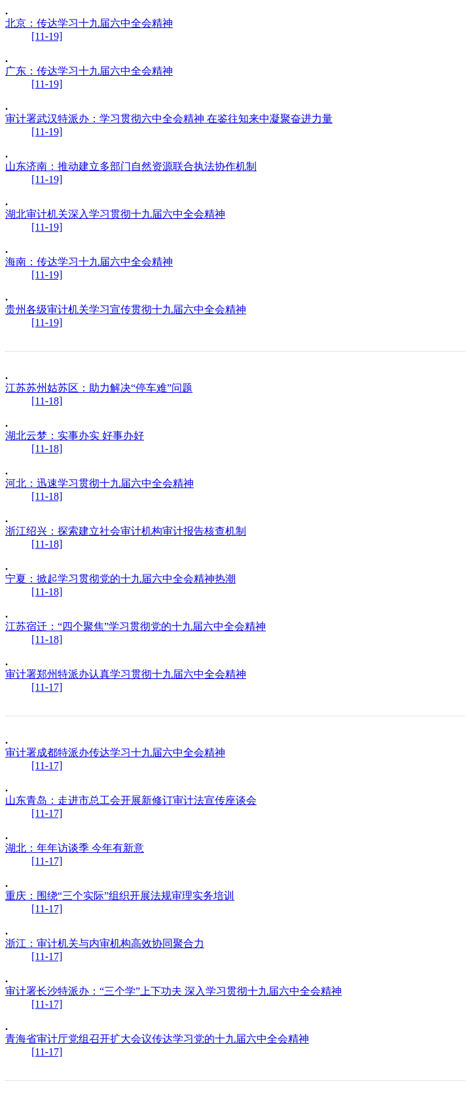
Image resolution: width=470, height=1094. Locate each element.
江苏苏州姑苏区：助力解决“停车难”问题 (98, 387)
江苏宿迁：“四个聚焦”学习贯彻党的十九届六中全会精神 (135, 626)
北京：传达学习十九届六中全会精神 (89, 23)
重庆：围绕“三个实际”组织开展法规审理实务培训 (119, 895)
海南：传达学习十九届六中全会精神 (89, 261)
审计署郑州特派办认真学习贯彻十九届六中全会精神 (125, 674)
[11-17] (46, 687)
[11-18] (46, 400)
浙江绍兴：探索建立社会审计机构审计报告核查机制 (125, 531)
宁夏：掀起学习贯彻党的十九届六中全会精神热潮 (120, 578)
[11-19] (46, 36)
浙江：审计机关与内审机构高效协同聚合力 (104, 943)
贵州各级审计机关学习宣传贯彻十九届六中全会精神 (125, 309)
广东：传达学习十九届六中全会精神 (89, 70)
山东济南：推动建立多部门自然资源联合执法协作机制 (131, 166)
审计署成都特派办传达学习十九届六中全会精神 (115, 752)
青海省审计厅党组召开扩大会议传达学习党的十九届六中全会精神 (157, 1038)
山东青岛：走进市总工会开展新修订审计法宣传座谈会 (131, 800)
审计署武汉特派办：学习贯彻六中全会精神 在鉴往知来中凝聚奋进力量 (169, 118)
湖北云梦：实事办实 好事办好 (74, 435)
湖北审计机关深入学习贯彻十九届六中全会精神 (115, 214)
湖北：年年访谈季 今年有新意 (74, 848)
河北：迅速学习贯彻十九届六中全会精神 (99, 483)
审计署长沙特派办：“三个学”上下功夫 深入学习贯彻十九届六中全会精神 (173, 991)
